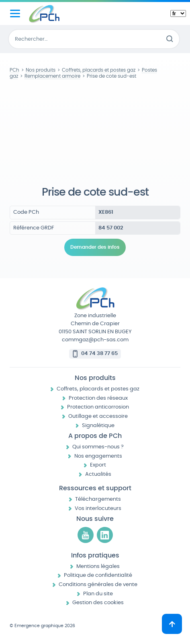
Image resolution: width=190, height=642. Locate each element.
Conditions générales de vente (98, 584)
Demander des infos (95, 247)
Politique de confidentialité (98, 575)
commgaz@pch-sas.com (95, 340)
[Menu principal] (15, 13)
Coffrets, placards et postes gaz (98, 389)
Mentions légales (98, 566)
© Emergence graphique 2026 (42, 625)
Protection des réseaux (98, 398)
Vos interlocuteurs (98, 508)
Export (98, 465)
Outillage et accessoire (98, 416)
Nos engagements (98, 456)
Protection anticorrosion (98, 407)
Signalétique (98, 425)
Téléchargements (98, 499)
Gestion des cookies (98, 602)
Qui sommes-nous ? (98, 447)
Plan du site (98, 594)
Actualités (98, 474)
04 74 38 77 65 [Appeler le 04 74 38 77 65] (99, 353)
